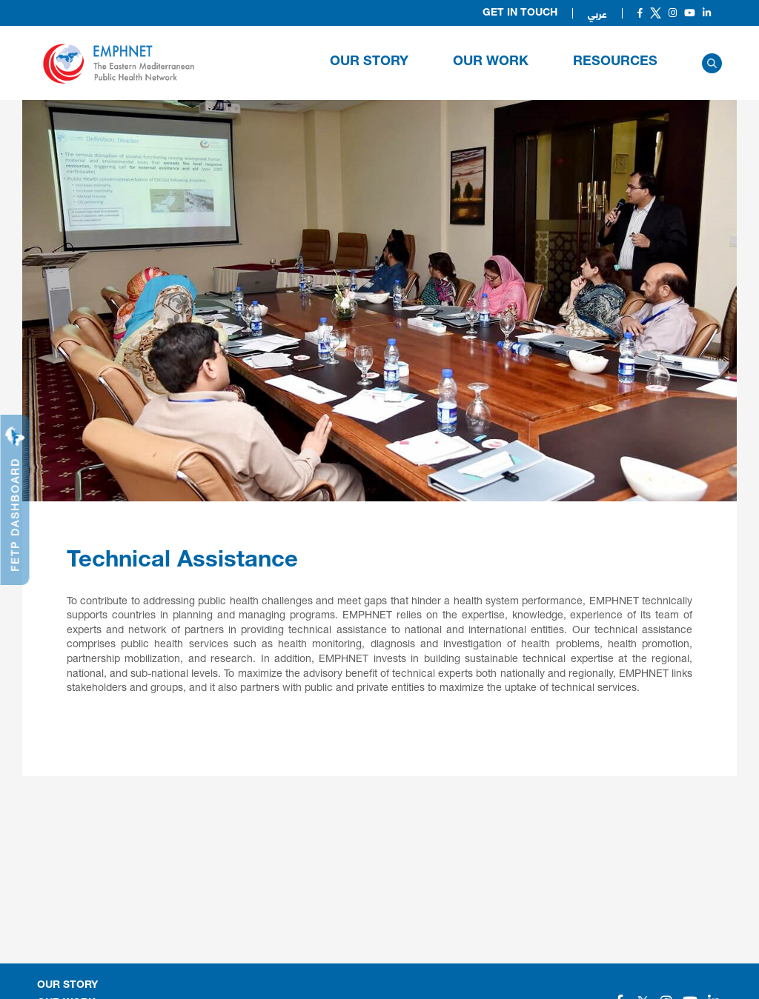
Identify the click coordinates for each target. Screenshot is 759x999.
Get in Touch (520, 13)
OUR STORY (369, 62)
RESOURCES (615, 62)
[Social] (640, 13)
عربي (597, 13)
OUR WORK (490, 62)
